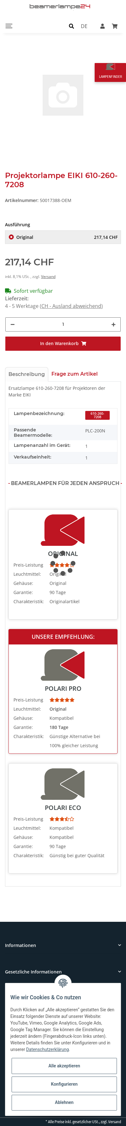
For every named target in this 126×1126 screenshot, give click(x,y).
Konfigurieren (64, 1084)
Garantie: (23, 592)
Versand (48, 276)
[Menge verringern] (12, 324)
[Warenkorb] (114, 26)
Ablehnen (64, 1102)
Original (67, 237)
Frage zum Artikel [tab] (74, 374)
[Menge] (63, 324)
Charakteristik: (28, 601)
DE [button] (84, 25)
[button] (71, 26)
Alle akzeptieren (64, 1065)
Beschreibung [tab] (26, 374)
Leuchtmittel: (27, 574)
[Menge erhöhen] (113, 324)
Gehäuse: (23, 583)
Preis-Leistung (28, 565)
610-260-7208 (97, 415)
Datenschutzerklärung (47, 1049)
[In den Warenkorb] (63, 344)
